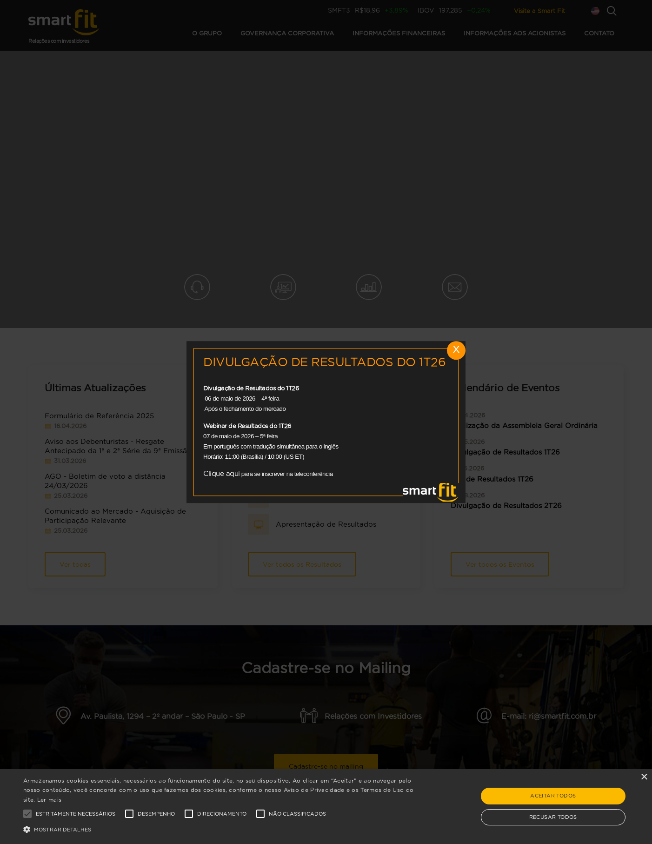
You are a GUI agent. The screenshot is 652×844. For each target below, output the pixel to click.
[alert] (326, 806)
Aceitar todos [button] (553, 795)
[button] (220, 828)
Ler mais (49, 800)
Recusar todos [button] (553, 817)
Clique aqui (221, 473)
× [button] (643, 777)
